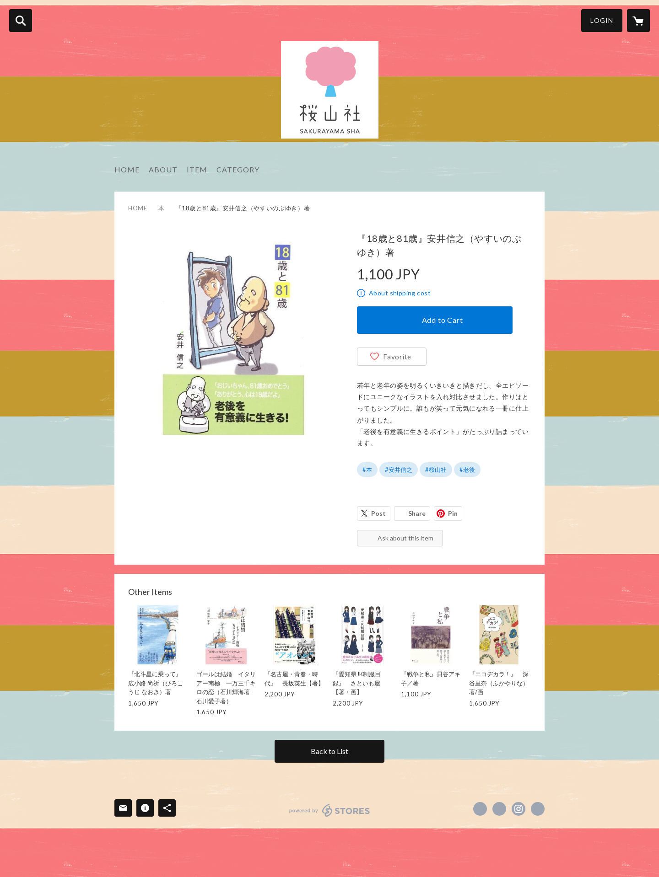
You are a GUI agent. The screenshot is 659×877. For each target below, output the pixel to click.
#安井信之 (398, 469)
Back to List (329, 751)
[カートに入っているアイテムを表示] (638, 20)
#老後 (467, 469)
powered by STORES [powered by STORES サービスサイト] (329, 810)
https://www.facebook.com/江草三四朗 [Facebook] (480, 809)
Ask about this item (405, 538)
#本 (367, 469)
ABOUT (163, 169)
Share (417, 513)
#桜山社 (436, 469)
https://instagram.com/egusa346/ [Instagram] (518, 809)
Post (378, 513)
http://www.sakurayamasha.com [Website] (538, 809)
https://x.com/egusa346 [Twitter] (499, 809)
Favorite (397, 357)
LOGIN (601, 20)
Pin (453, 513)
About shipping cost (400, 293)
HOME (127, 169)
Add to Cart (442, 320)
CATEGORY (237, 169)
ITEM (197, 169)
